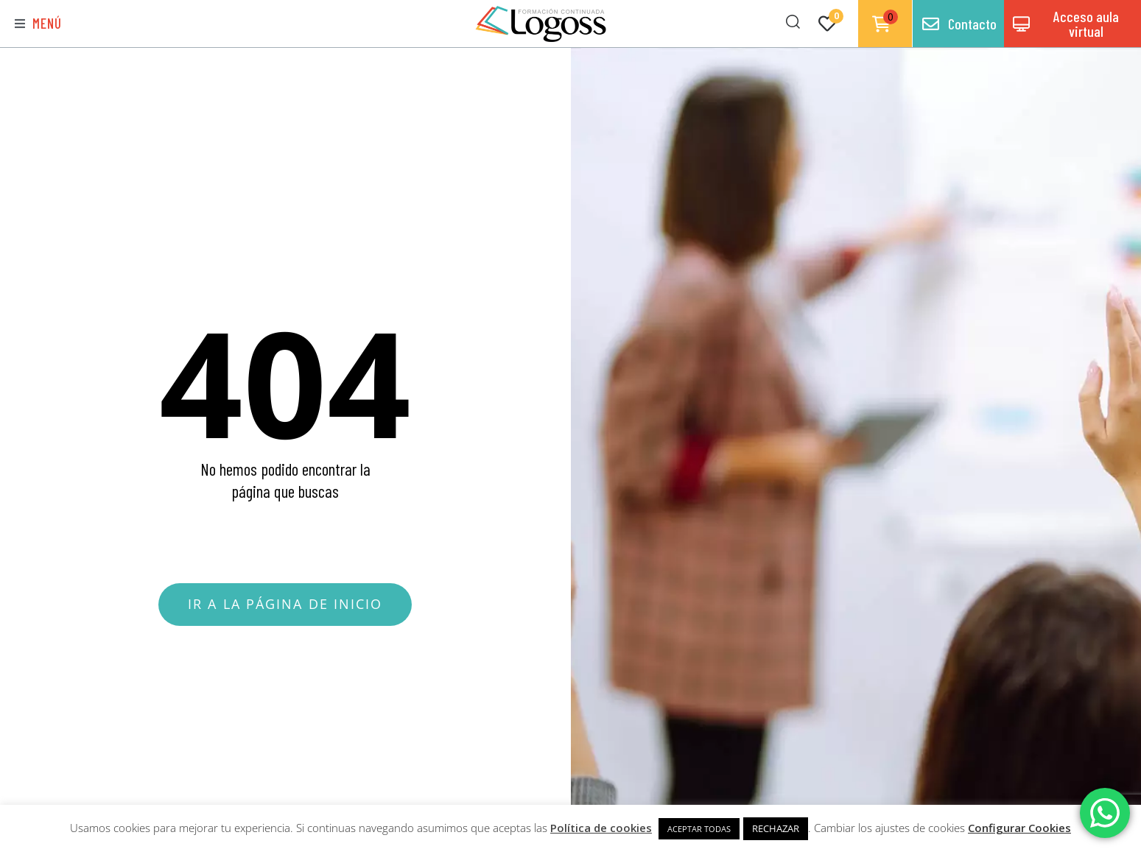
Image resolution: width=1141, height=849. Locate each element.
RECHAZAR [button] (775, 828)
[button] (38, 24)
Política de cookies (601, 827)
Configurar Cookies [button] (1019, 827)
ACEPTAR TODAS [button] (699, 828)
